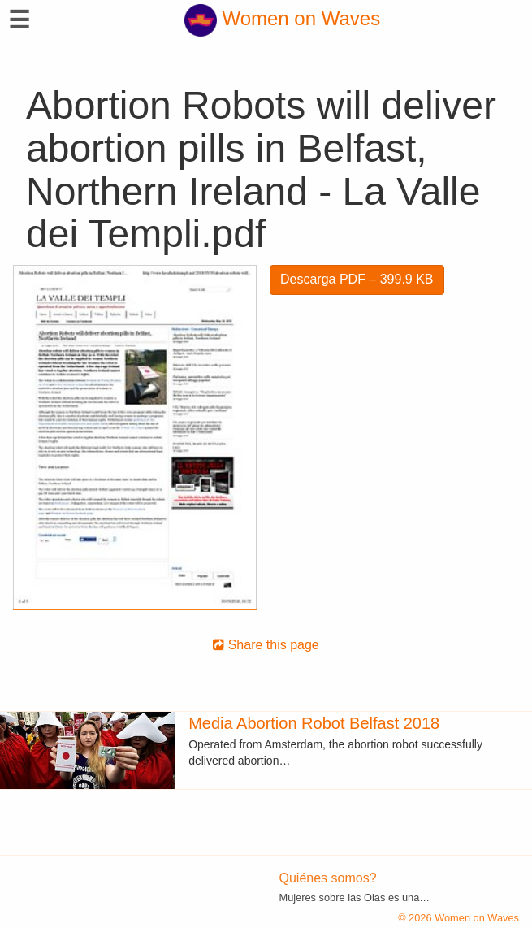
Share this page (266, 645)
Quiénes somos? (328, 878)
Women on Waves (282, 18)
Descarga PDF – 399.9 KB (357, 279)
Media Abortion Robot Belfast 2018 (313, 723)
